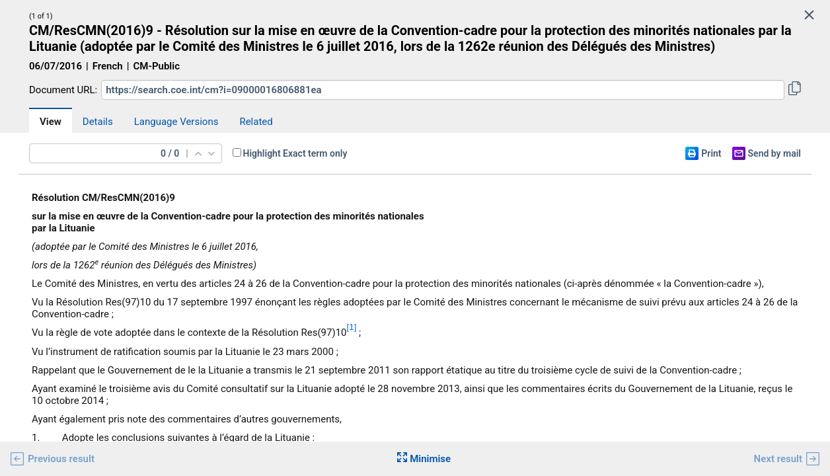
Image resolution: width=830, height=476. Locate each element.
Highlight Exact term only (295, 153)
